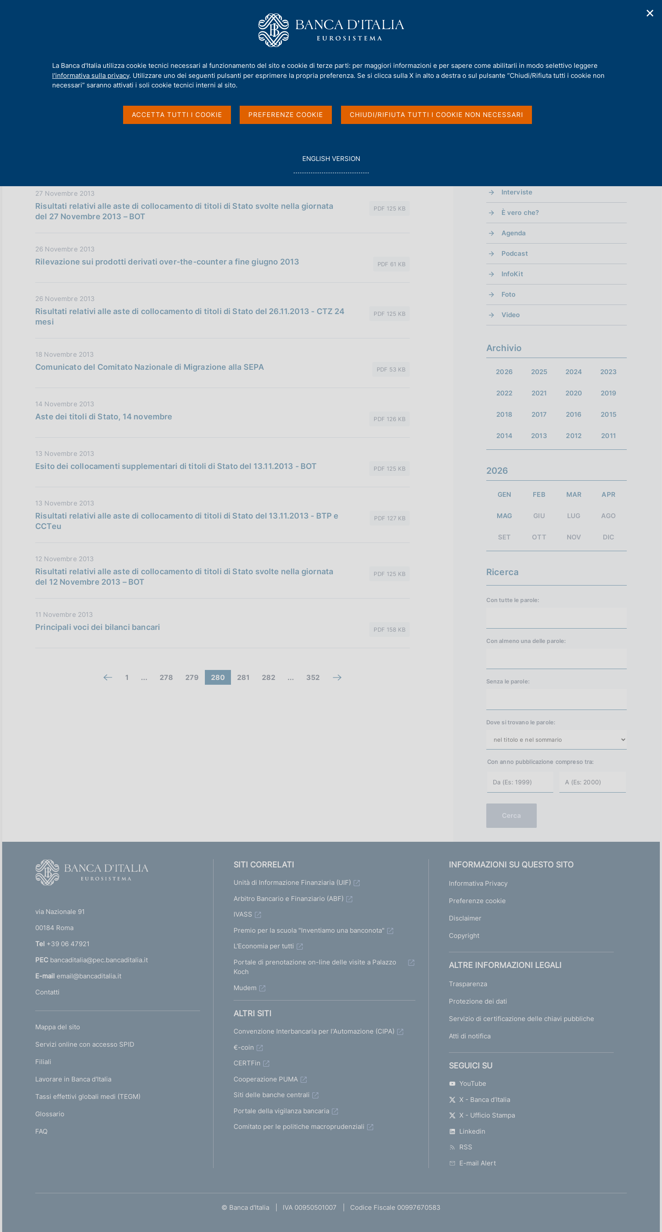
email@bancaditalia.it (89, 976)
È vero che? (520, 212)
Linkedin (467, 1131)
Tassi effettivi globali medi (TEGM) (87, 1096)
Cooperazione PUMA (266, 1079)
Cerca (512, 815)
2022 (504, 393)
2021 (539, 393)
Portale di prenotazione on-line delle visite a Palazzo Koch (315, 967)
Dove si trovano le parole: (520, 722)
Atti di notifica (470, 1036)
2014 (504, 436)
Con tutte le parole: (513, 599)
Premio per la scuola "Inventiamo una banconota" (309, 930)
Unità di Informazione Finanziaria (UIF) (292, 882)
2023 (608, 372)
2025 (539, 372)
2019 (609, 393)
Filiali (43, 1062)
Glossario (49, 1114)
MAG (504, 516)
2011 (608, 436)
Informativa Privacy (478, 883)
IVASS (243, 914)
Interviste (517, 192)
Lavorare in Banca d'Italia (73, 1079)
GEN (504, 494)
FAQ (41, 1131)
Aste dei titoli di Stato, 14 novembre (104, 416)
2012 (574, 436)
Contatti (47, 992)
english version (331, 163)
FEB (539, 494)
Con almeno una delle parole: (526, 640)
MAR (574, 494)
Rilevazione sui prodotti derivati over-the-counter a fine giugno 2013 (167, 261)
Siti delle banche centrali (272, 1095)
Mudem (245, 988)
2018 (504, 414)
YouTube (467, 1083)
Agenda (514, 233)
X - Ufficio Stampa (482, 1115)
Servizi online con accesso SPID (84, 1044)
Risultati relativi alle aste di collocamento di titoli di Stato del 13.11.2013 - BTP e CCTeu (186, 521)
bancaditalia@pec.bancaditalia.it (99, 960)
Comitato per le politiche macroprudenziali (299, 1126)
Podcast (515, 253)
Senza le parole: (508, 681)
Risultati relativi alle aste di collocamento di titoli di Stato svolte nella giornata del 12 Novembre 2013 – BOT (184, 576)
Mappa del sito (57, 1027)
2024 (573, 372)
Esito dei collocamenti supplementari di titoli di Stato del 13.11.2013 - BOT (176, 466)
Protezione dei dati (478, 1001)
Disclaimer (465, 918)
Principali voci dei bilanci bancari (97, 627)
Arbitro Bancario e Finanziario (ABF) (289, 898)
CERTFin (247, 1063)
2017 (539, 414)
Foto (509, 294)
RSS (460, 1147)
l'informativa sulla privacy (90, 75)
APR (608, 494)
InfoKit (512, 274)
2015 (608, 414)
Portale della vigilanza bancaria (281, 1111)
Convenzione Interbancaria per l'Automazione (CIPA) (314, 1031)
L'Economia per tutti (264, 946)
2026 (504, 372)
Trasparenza (468, 984)
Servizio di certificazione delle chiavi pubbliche (521, 1018)
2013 (539, 436)
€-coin (244, 1047)
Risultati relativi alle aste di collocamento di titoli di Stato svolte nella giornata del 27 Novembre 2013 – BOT (184, 211)
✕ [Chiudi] (650, 13)
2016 (574, 414)
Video (511, 315)
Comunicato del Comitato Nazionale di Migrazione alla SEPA (149, 367)
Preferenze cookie (477, 901)
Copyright (464, 935)
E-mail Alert (472, 1163)
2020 (573, 393)
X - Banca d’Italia (479, 1099)
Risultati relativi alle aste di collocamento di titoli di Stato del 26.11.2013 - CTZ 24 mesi (190, 316)
